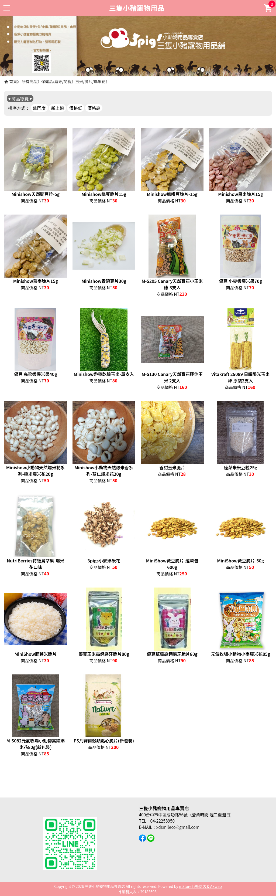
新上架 (57, 108)
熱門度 (39, 108)
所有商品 (29, 81)
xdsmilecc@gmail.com (177, 827)
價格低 (75, 108)
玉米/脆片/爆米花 (90, 81)
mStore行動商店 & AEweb (200, 886)
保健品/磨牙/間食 (56, 81)
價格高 (93, 108)
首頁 (13, 81)
